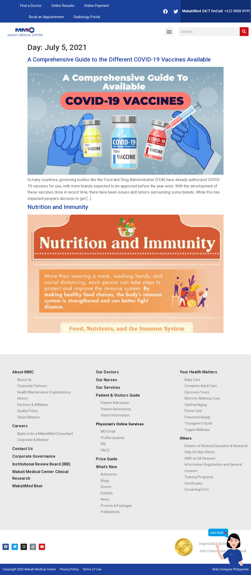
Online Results (62, 5)
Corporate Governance (33, 456)
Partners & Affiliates (32, 405)
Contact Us (22, 448)
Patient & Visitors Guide (118, 395)
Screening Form (197, 489)
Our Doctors (107, 372)
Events (106, 487)
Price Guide (106, 459)
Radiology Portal (87, 17)
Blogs (105, 481)
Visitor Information (115, 415)
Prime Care (193, 411)
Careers (20, 426)
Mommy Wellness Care (202, 398)
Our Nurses (106, 380)
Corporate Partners (32, 386)
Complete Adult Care (201, 386)
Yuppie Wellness (197, 430)
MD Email (108, 431)
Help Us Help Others (200, 452)
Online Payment (96, 5)
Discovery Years (197, 392)
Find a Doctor (31, 5)
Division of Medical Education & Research (216, 446)
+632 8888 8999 (237, 11)
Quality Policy (27, 411)
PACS (105, 450)
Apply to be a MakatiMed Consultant (45, 434)
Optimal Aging (196, 405)
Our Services (108, 387)
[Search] (244, 31)
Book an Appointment (46, 17)
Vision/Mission (28, 417)
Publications (110, 512)
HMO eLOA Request (200, 458)
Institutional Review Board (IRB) (41, 464)
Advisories (109, 474)
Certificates (193, 483)
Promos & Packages (116, 506)
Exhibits (107, 493)
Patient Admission (115, 403)
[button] (169, 32)
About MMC (23, 372)
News (105, 499)
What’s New (106, 467)
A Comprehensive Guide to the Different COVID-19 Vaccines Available (119, 59)
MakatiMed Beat (27, 486)
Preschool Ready (198, 417)
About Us (24, 380)
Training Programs (199, 477)
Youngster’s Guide (199, 423)
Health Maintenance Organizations (44, 392)
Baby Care (193, 380)
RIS (103, 444)
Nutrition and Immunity (57, 207)
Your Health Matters (198, 372)
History (22, 398)
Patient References (116, 409)
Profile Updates (113, 438)
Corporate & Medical (33, 440)
